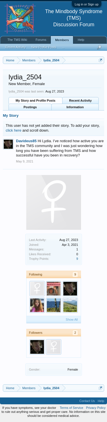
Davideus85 (26, 141)
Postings (30, 107)
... (63, 47)
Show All (72, 319)
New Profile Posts (43, 47)
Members (62, 40)
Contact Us (87, 401)
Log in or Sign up (86, 4)
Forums (41, 39)
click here (13, 130)
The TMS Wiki (17, 39)
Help (81, 39)
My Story (11, 115)
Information (75, 107)
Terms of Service (71, 407)
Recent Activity (80, 100)
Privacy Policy (96, 407)
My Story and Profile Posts (35, 100)
